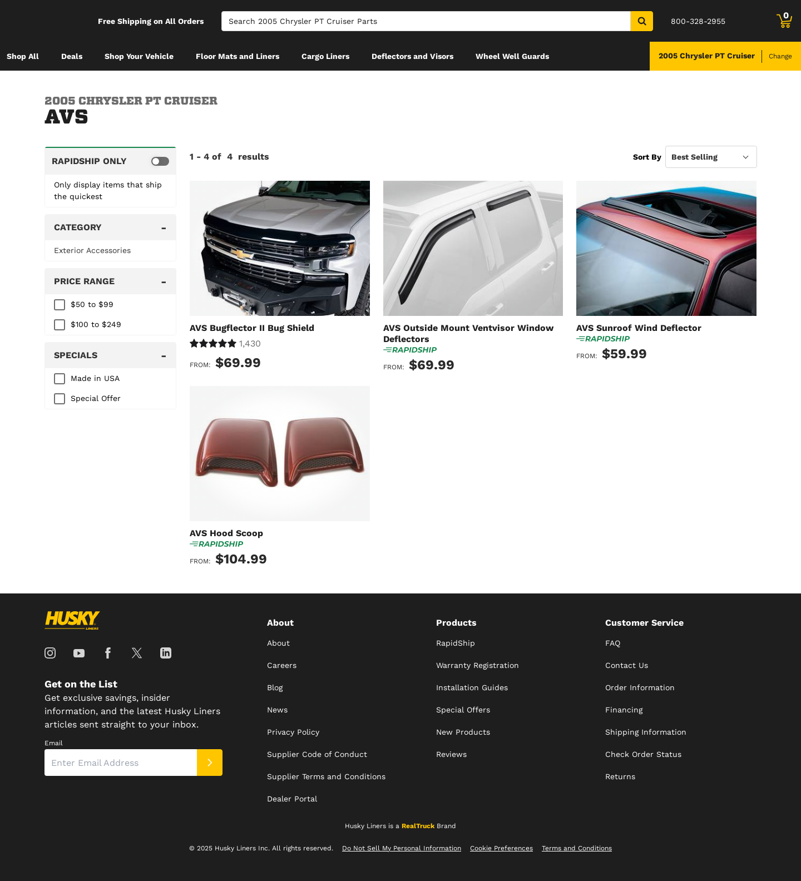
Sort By (647, 156)
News (277, 709)
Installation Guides (472, 687)
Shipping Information (645, 731)
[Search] (426, 21)
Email (53, 743)
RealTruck (418, 826)
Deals (71, 56)
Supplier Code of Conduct (317, 754)
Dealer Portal (292, 798)
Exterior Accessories (92, 250)
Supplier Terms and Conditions (326, 776)
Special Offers (463, 709)
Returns (620, 776)
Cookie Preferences (501, 848)
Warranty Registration (477, 665)
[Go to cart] (784, 21)
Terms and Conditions (577, 848)
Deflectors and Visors (412, 56)
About (278, 643)
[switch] (110, 161)
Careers (281, 665)
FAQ (612, 643)
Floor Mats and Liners (237, 56)
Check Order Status (643, 754)
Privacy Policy (293, 731)
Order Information (640, 687)
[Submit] (209, 762)
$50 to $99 (92, 304)
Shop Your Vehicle (139, 56)
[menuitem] (23, 56)
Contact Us (626, 665)
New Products (463, 731)
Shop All (23, 56)
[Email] (120, 762)
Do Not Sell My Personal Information (401, 848)
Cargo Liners (325, 56)
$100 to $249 (96, 324)
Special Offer (96, 398)
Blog (275, 687)
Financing (623, 709)
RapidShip (455, 643)
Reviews (451, 754)
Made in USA (95, 378)
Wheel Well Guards (512, 56)
